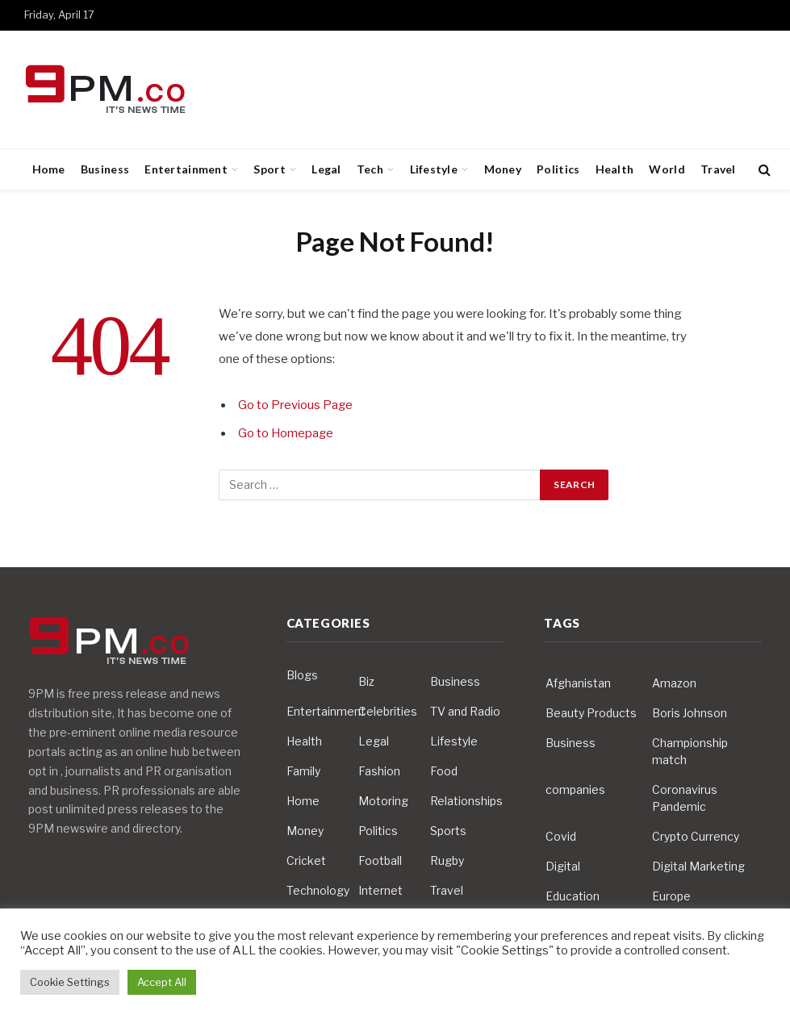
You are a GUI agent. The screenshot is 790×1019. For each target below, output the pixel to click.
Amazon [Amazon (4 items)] (674, 683)
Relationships (466, 801)
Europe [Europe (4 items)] (671, 896)
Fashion (379, 771)
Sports (448, 830)
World (666, 169)
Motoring (383, 801)
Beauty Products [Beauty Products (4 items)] (591, 713)
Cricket (306, 860)
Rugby (447, 860)
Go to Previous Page (295, 405)
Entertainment (186, 169)
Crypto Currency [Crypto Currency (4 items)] (695, 836)
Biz (366, 681)
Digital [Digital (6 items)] (562, 866)
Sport (269, 169)
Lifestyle (434, 169)
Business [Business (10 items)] (570, 743)
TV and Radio (465, 711)
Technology (317, 890)
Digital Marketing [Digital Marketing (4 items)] (698, 866)
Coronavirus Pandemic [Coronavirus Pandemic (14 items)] (684, 798)
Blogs (302, 675)
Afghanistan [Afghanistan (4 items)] (578, 683)
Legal (326, 169)
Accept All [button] (161, 981)
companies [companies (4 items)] (575, 789)
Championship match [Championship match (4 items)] (690, 751)
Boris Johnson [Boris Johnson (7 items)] (689, 713)
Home (48, 169)
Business (105, 169)
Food (444, 771)
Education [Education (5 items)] (572, 896)
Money (502, 169)
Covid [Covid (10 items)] (560, 836)
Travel (718, 169)
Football (380, 860)
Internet (380, 890)
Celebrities (387, 711)
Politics (558, 169)
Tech (370, 169)
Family (303, 771)
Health (615, 169)
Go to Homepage (286, 433)
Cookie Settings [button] (70, 981)
